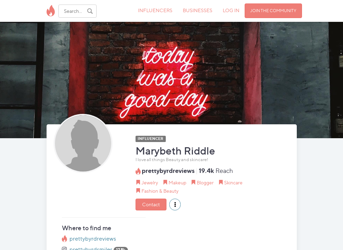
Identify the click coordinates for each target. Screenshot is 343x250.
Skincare (233, 182)
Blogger (205, 182)
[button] (175, 204)
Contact (151, 204)
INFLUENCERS (155, 10)
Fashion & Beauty (160, 191)
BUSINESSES (197, 10)
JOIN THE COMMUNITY (273, 10)
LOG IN (231, 10)
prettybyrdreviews (93, 238)
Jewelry (149, 182)
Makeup (177, 182)
